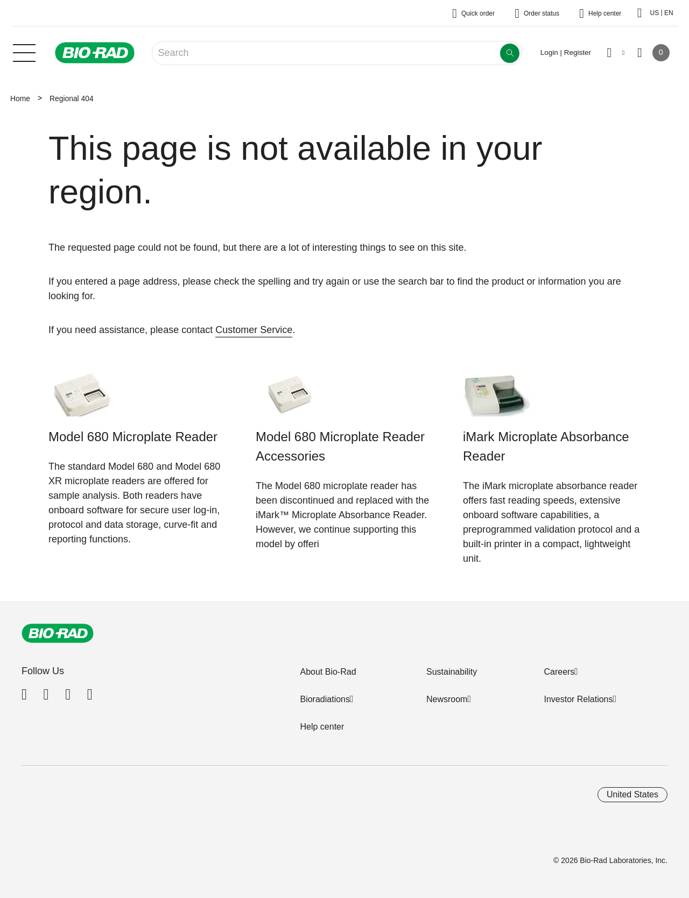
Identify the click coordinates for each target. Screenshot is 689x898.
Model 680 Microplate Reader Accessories (340, 446)
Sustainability (451, 671)
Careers (559, 671)
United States (632, 794)
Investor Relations (578, 699)
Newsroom (446, 699)
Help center (322, 726)
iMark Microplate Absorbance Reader (546, 446)
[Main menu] (24, 51)
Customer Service (253, 329)
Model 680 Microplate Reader (132, 436)
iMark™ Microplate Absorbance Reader (340, 515)
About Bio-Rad (328, 671)
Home (20, 98)
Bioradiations (325, 699)
